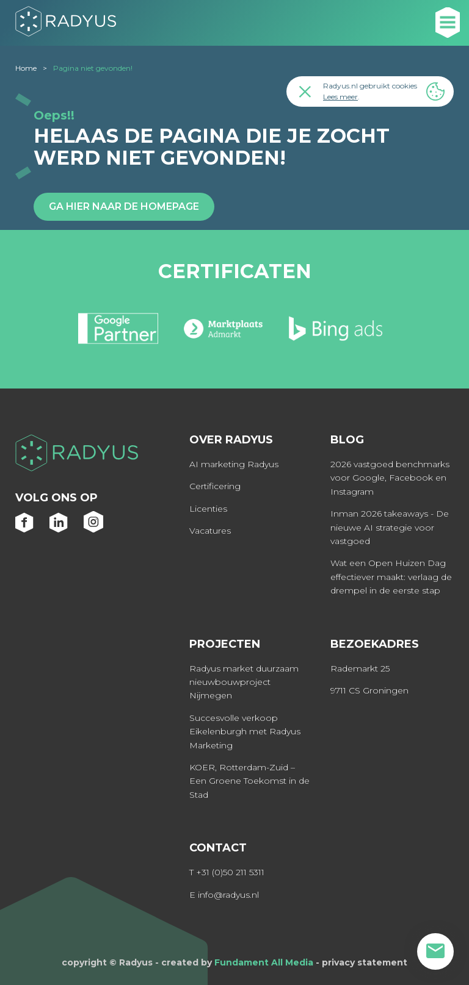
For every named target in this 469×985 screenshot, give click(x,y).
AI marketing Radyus (233, 464)
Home (26, 68)
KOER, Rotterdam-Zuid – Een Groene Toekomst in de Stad (249, 781)
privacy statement (364, 962)
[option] (118, 333)
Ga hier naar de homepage (124, 206)
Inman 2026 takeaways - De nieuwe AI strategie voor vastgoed (389, 527)
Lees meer (340, 96)
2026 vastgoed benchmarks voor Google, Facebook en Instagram (389, 478)
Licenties (208, 508)
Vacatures (210, 530)
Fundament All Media (263, 962)
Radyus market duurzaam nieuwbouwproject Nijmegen (244, 682)
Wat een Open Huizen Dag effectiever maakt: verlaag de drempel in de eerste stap (391, 576)
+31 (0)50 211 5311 (230, 872)
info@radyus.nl (228, 894)
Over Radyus (231, 439)
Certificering (215, 486)
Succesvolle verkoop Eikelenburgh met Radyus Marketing (244, 731)
